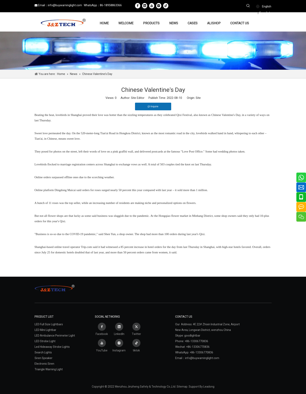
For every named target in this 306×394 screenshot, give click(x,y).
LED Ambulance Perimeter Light (55, 335)
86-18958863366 (111, 5)
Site (198, 98)
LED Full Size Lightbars (49, 324)
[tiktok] (165, 5)
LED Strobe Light (45, 341)
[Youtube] (151, 5)
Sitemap (182, 386)
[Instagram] (158, 5)
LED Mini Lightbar (45, 330)
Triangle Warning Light (49, 369)
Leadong (208, 386)
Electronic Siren (44, 363)
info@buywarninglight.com (65, 5)
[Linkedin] (144, 5)
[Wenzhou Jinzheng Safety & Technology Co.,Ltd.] (153, 51)
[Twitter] (136, 330)
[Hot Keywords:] (248, 6)
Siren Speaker (43, 358)
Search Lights (43, 352)
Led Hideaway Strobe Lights (52, 346)
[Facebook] (137, 5)
